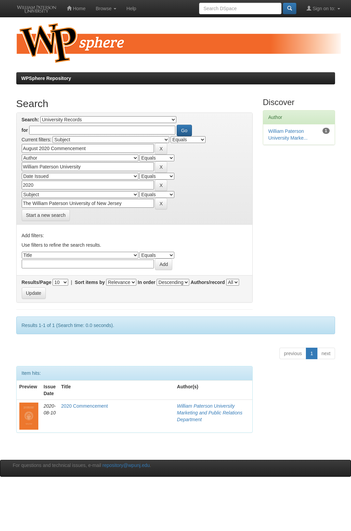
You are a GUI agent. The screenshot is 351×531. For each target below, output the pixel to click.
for (25, 130)
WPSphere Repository (46, 78)
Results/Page (37, 282)
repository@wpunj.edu (126, 465)
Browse (106, 8)
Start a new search (46, 215)
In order (146, 282)
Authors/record (208, 282)
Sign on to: (323, 8)
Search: (30, 119)
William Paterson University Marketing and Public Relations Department (209, 412)
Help (131, 8)
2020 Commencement (84, 406)
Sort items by (90, 282)
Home (76, 8)
